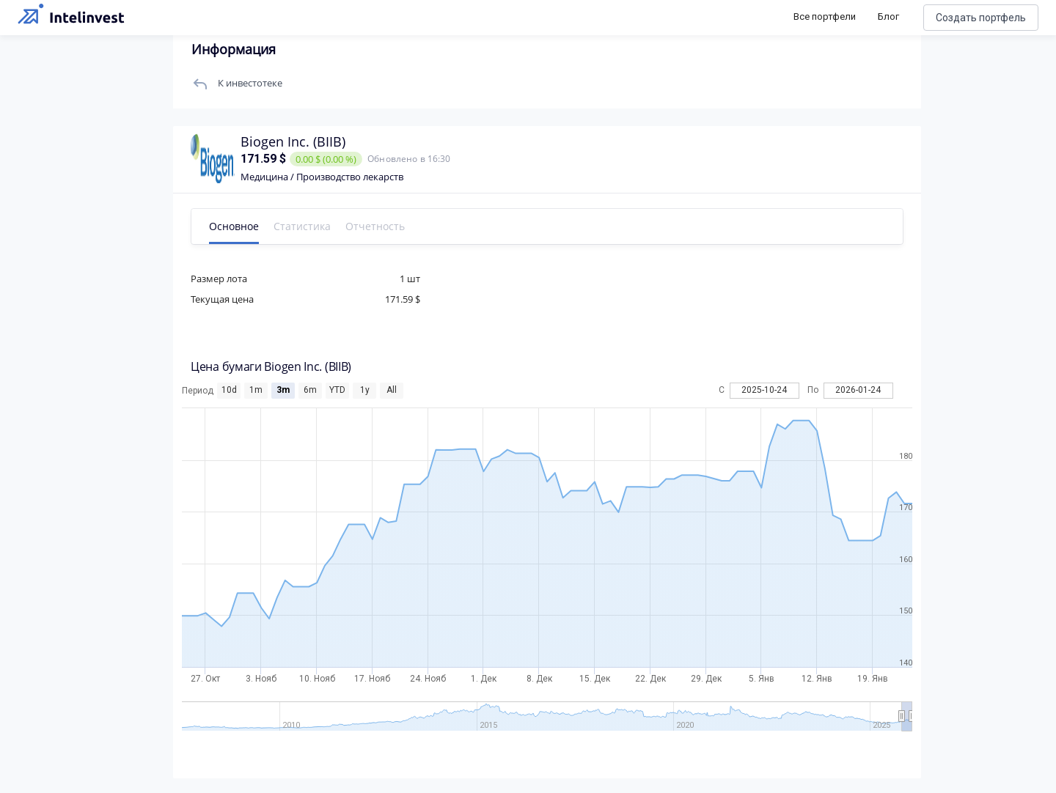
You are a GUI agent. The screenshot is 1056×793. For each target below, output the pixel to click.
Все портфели (824, 16)
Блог (888, 16)
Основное (237, 226)
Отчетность (378, 226)
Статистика (305, 226)
